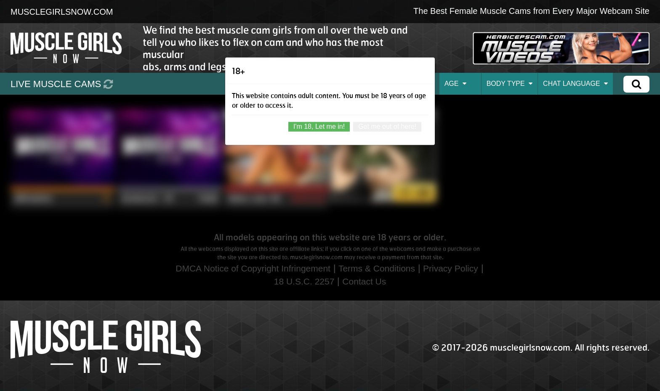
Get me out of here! (387, 126)
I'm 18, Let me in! (319, 126)
